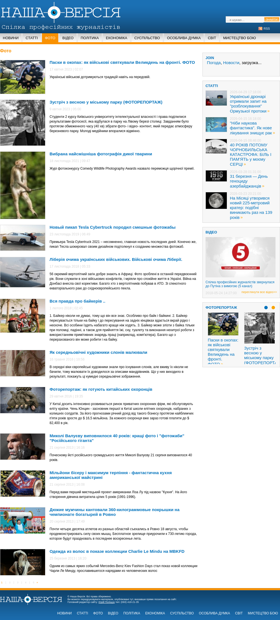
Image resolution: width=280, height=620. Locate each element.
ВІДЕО (211, 232)
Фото (50, 38)
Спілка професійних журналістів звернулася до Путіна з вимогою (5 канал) (240, 284)
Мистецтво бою (239, 38)
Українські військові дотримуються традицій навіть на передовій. (100, 77)
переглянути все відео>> (259, 292)
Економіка (116, 38)
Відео (68, 38)
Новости (231, 62)
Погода (214, 62)
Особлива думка (184, 38)
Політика (90, 38)
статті (212, 86)
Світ (212, 38)
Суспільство (147, 38)
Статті (31, 38)
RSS (266, 28)
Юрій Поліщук (107, 602)
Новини (10, 38)
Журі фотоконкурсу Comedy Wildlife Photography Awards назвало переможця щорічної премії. (122, 168)
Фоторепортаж (221, 307)
